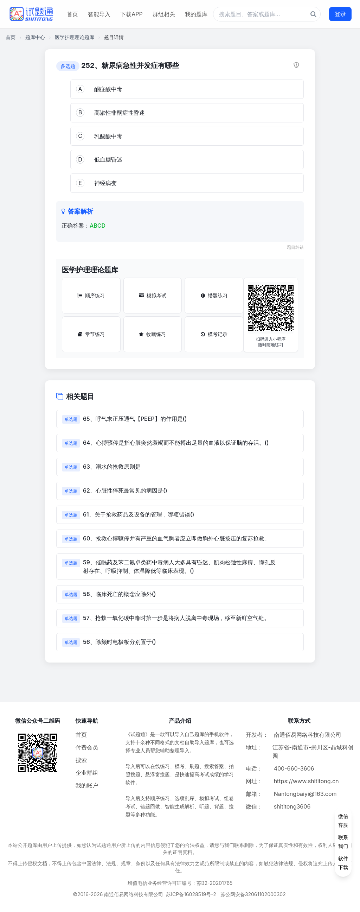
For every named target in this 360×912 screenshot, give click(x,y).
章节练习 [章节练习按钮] (91, 334)
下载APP (131, 14)
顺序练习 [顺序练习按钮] (91, 295)
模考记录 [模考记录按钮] (214, 334)
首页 (72, 14)
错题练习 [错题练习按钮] (214, 295)
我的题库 (196, 14)
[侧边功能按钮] (343, 841)
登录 (340, 14)
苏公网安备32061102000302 (253, 894)
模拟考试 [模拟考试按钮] (152, 295)
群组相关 (164, 14)
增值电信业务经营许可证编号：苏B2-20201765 (180, 883)
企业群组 (87, 772)
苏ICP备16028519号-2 (191, 894)
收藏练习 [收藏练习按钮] (152, 334)
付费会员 (87, 747)
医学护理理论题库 (74, 37)
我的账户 (87, 785)
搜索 (81, 760)
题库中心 (35, 37)
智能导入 (99, 14)
